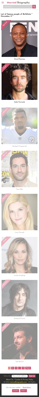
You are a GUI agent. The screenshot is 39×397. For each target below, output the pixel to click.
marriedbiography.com (18, 382)
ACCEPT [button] (15, 390)
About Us (9, 380)
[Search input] (18, 6)
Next (28, 368)
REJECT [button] (23, 390)
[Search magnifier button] (34, 6)
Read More (27, 387)
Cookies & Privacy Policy (24, 380)
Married (18, 2)
